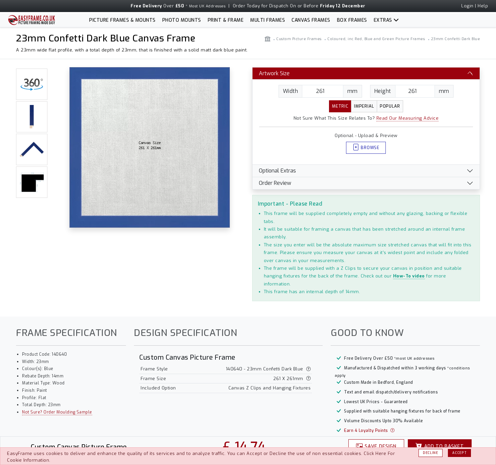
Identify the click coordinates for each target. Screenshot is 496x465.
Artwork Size (274, 73)
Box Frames (352, 20)
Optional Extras (277, 170)
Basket (440, 446)
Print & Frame (226, 20)
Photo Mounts (181, 20)
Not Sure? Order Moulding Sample (57, 412)
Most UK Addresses (207, 6)
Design (376, 446)
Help (483, 6)
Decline (430, 453)
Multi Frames (267, 20)
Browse (365, 147)
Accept (459, 453)
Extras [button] (383, 20)
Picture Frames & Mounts (122, 20)
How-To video (409, 276)
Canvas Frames (311, 20)
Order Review (275, 183)
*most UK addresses (414, 358)
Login (467, 6)
